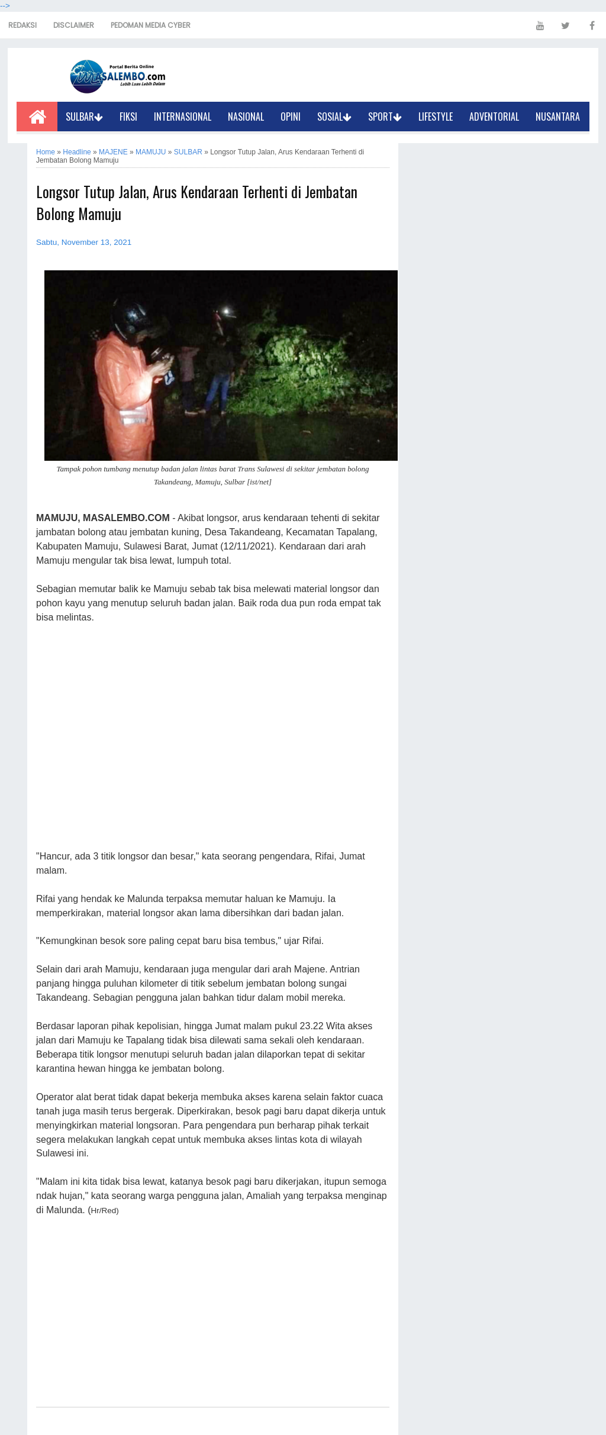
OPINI (291, 116)
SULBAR (84, 116)
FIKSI (128, 116)
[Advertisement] (212, 737)
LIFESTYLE (435, 116)
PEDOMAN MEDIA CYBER (151, 25)
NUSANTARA (558, 116)
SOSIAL (334, 116)
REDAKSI (22, 25)
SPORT (385, 116)
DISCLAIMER (73, 25)
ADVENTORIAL (494, 116)
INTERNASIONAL (182, 116)
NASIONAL (246, 116)
